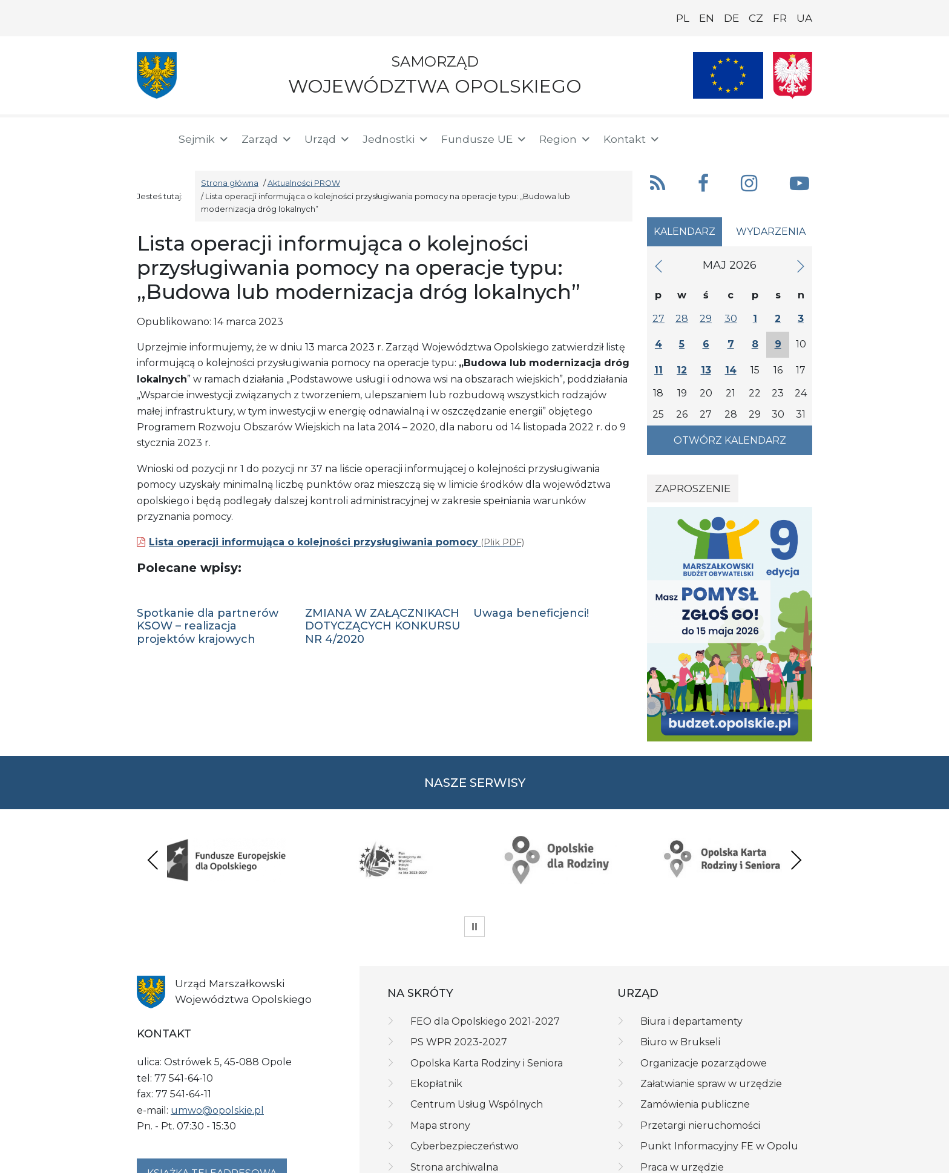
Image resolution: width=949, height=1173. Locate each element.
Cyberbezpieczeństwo (464, 1076)
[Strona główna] (150, 139)
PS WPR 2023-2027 (458, 972)
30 (730, 318)
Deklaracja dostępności (401, 1159)
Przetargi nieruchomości (700, 1055)
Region (565, 139)
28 (681, 318)
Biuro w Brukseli (680, 972)
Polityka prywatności (179, 1159)
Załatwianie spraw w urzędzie (711, 1013)
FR (780, 18)
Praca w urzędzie (682, 1097)
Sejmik (204, 139)
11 (658, 370)
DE (731, 18)
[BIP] (763, 136)
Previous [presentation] (153, 824)
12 (682, 370)
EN (706, 18)
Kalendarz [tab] (684, 231)
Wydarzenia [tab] (771, 231)
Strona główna (229, 183)
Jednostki (396, 139)
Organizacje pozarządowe (703, 993)
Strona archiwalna (454, 1097)
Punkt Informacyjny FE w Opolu (719, 1076)
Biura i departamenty (691, 951)
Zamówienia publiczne (695, 1034)
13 (706, 370)
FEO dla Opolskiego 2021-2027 (485, 951)
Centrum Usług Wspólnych (476, 1034)
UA (804, 18)
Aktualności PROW (304, 183)
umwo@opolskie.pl (217, 1040)
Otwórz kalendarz (730, 440)
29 (706, 318)
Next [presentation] (796, 824)
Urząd (327, 139)
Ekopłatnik (436, 1013)
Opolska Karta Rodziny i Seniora (486, 993)
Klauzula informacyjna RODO (287, 1159)
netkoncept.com (778, 1159)
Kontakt (631, 139)
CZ (756, 18)
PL (682, 18)
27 (658, 318)
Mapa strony (440, 1055)
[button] (727, 137)
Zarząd (266, 139)
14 (731, 370)
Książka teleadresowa (212, 1103)
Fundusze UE (484, 139)
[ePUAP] (802, 136)
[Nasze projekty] (728, 75)
